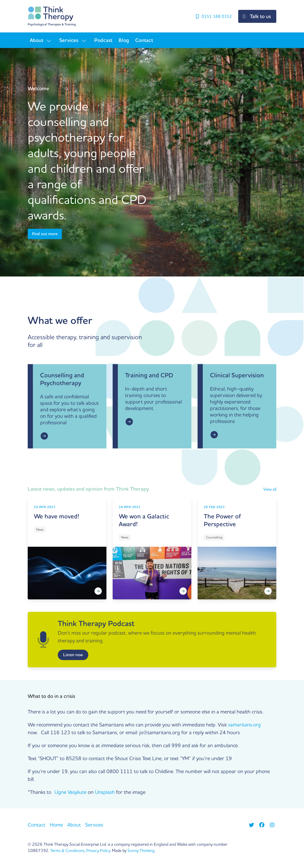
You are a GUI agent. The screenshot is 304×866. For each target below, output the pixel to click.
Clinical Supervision (237, 375)
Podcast (103, 40)
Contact (144, 40)
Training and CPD (149, 375)
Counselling (214, 537)
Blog (124, 40)
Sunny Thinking (141, 850)
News (40, 530)
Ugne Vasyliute (70, 792)
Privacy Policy (98, 850)
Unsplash (105, 792)
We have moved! (56, 516)
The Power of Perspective (222, 520)
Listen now (73, 654)
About (36, 40)
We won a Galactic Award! (144, 520)
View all (269, 489)
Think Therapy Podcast (96, 624)
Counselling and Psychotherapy (62, 379)
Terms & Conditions (67, 850)
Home (56, 824)
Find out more (44, 234)
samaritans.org (244, 724)
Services (68, 40)
